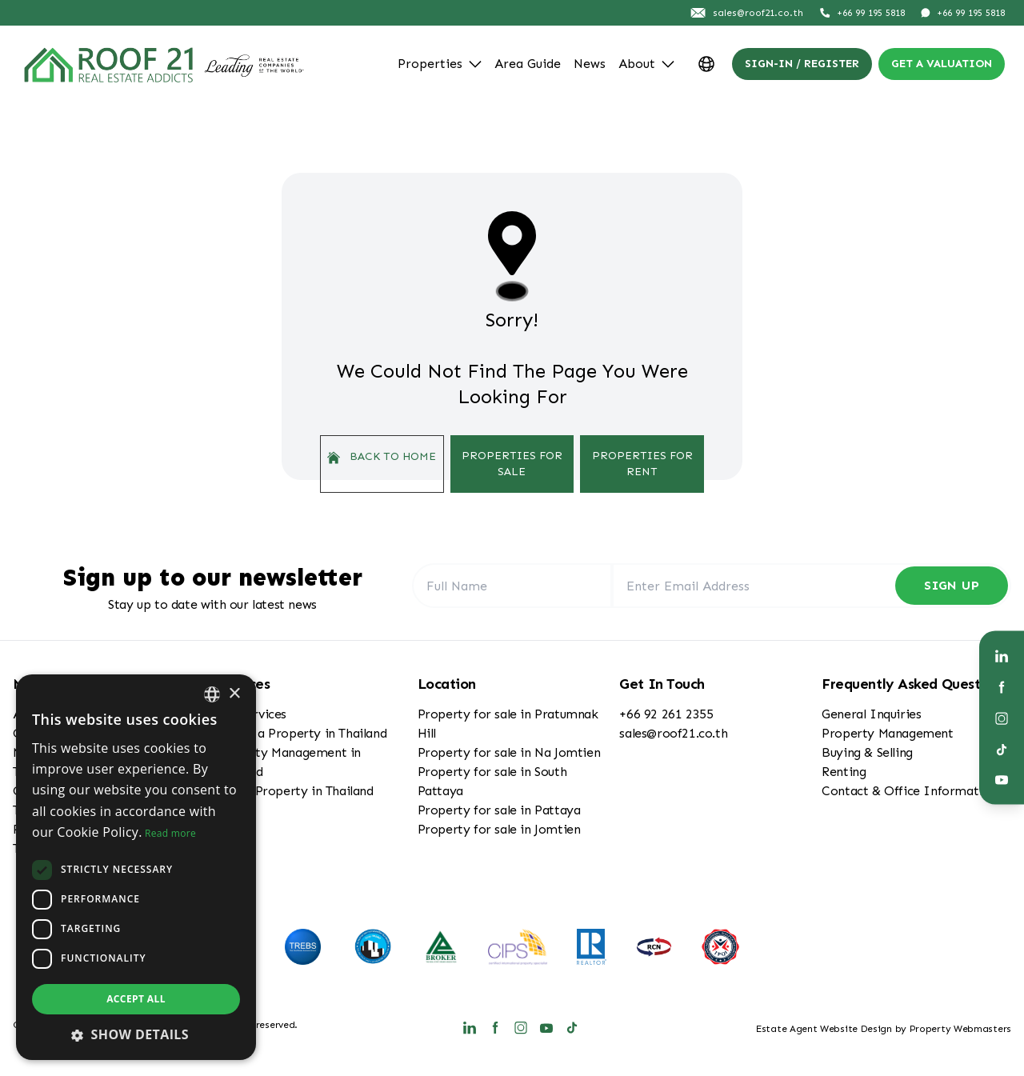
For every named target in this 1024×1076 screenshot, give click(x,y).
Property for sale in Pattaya (499, 810)
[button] (136, 1034)
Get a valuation (941, 63)
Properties (440, 63)
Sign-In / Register (802, 63)
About (646, 63)
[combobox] (212, 694)
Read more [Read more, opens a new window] (170, 833)
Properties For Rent (642, 463)
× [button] (234, 694)
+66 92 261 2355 (666, 714)
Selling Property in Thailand (294, 790)
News (590, 63)
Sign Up (951, 585)
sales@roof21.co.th (673, 733)
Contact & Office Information (909, 790)
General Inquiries (871, 714)
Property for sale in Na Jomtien (509, 752)
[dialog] (136, 867)
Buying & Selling (867, 752)
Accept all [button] (136, 999)
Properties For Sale (512, 463)
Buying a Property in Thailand (300, 733)
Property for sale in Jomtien (499, 829)
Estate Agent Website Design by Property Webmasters (883, 1028)
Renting (844, 771)
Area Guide (527, 63)
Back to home (381, 457)
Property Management (887, 733)
